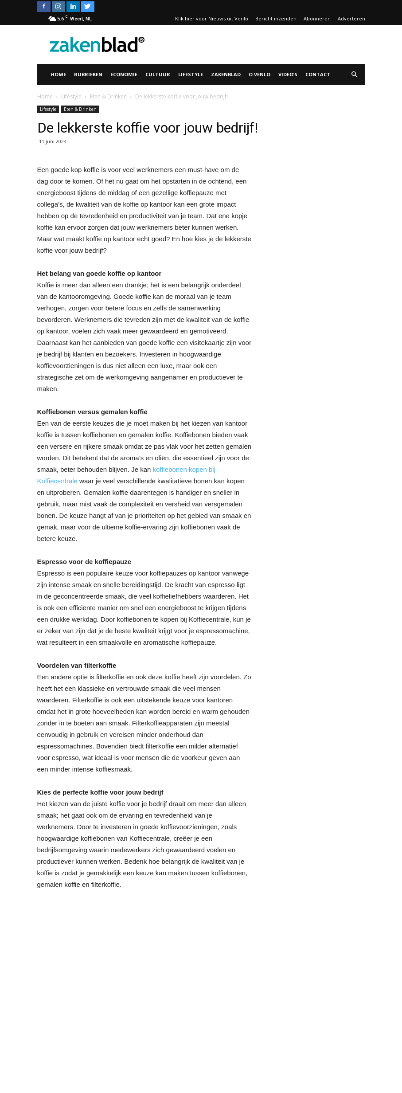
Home (58, 74)
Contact (317, 74)
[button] (354, 74)
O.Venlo (259, 74)
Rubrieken (88, 74)
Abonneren (317, 18)
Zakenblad (226, 74)
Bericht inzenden (276, 18)
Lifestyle (190, 74)
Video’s (287, 74)
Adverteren (351, 18)
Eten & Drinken (80, 109)
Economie (123, 74)
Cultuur (157, 74)
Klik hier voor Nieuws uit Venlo (211, 18)
